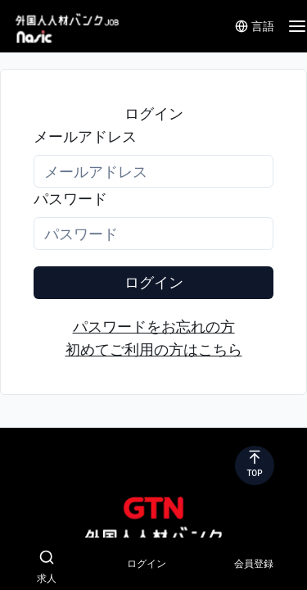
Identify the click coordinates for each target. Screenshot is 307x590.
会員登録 (253, 564)
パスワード (70, 198)
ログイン (153, 282)
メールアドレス (85, 136)
